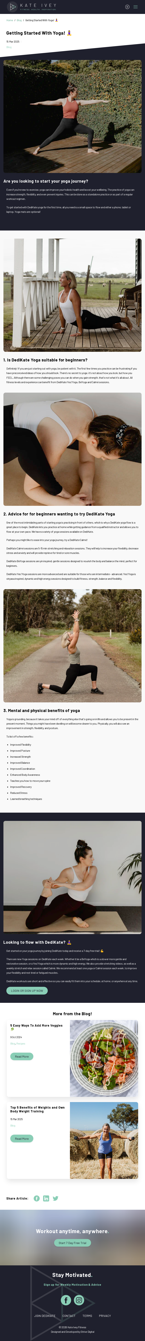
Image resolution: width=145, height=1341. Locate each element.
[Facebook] (66, 1301)
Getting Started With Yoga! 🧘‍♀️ (41, 20)
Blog (19, 20)
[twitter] (56, 1198)
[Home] (32, 6)
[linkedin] (46, 1198)
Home (9, 20)
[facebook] (37, 1198)
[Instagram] (79, 1301)
